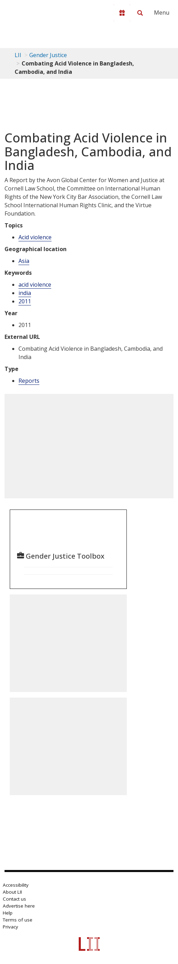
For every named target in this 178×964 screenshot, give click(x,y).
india (24, 293)
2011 (24, 301)
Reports (28, 380)
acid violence (34, 284)
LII (18, 55)
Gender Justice (48, 55)
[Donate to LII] (122, 13)
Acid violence (35, 237)
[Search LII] (140, 13)
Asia (23, 261)
